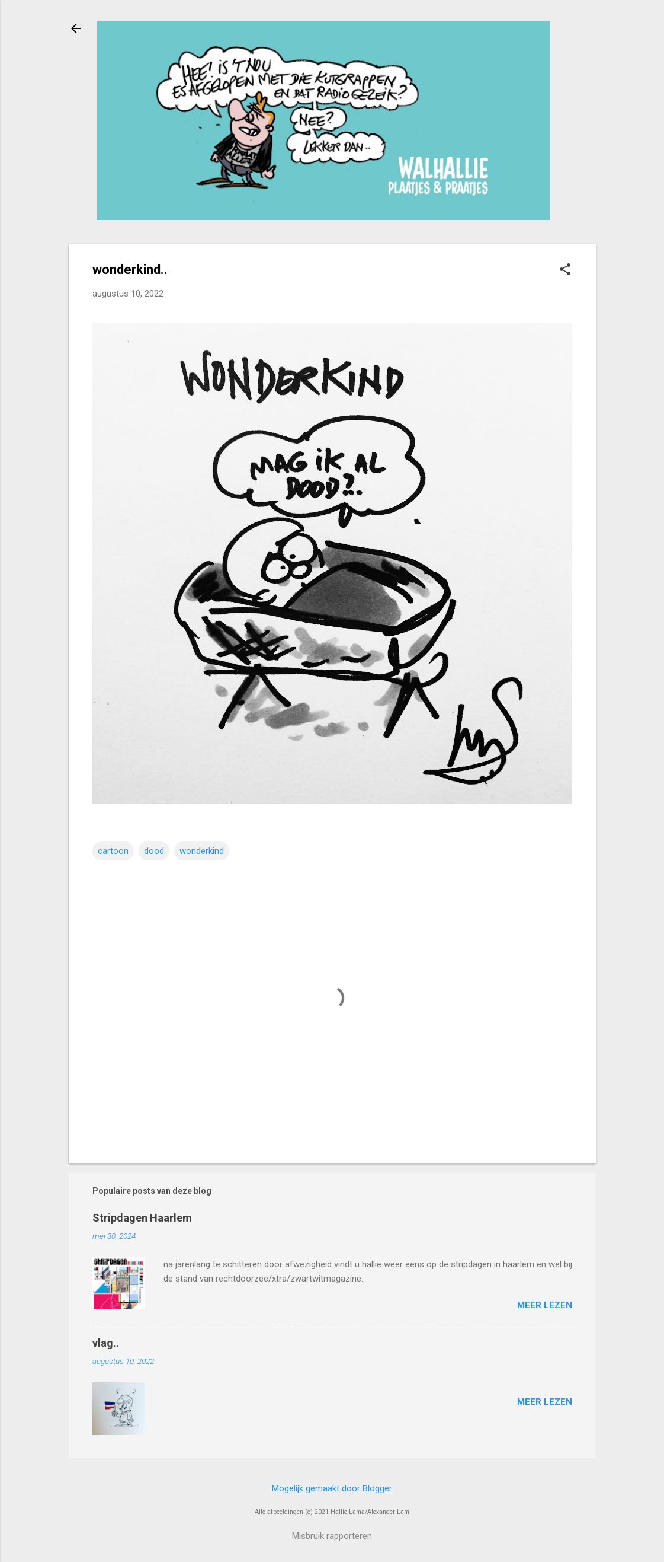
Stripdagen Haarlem (142, 1218)
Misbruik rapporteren (332, 1536)
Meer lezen (544, 1305)
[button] (565, 270)
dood (154, 851)
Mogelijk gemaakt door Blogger (332, 1488)
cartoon (113, 851)
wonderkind (201, 851)
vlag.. (105, 1343)
